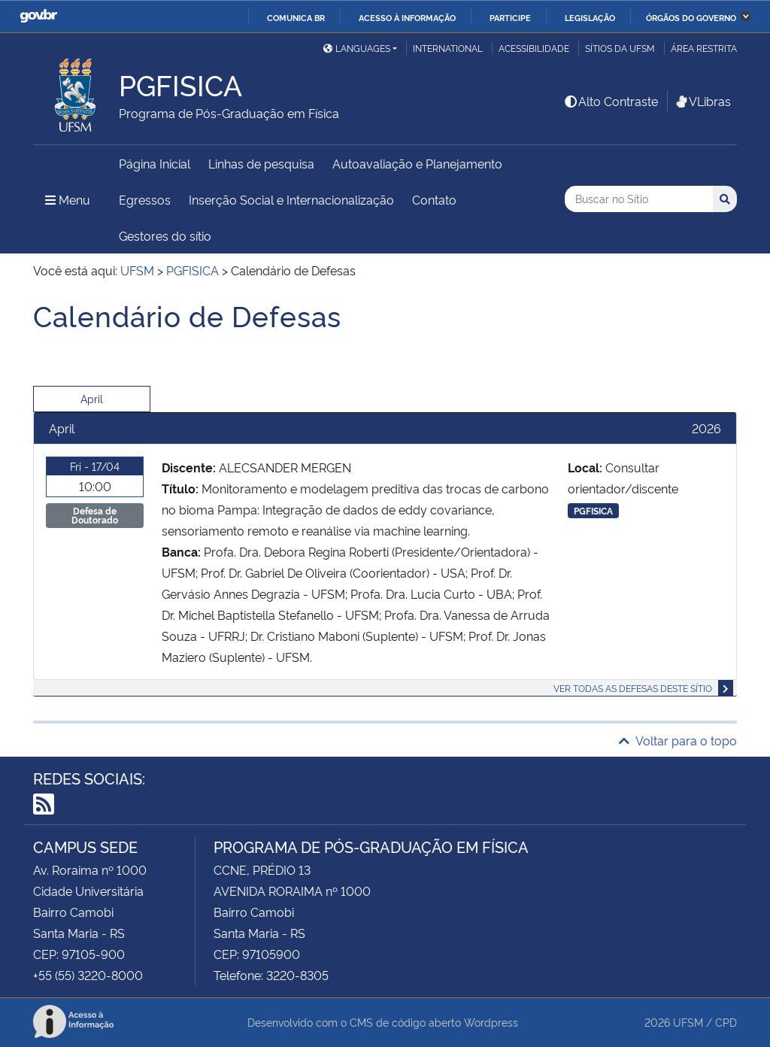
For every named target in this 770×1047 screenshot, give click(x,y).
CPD (726, 1022)
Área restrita (704, 47)
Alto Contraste (610, 101)
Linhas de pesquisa (261, 163)
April (91, 398)
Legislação (590, 17)
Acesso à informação (407, 17)
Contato (434, 199)
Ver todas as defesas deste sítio (632, 687)
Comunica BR (296, 17)
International (448, 47)
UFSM (688, 1022)
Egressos (145, 199)
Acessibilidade (534, 47)
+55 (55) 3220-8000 (88, 975)
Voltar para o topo (678, 740)
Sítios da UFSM (620, 47)
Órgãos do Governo (691, 17)
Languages (356, 47)
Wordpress (491, 1022)
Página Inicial (154, 163)
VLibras (702, 101)
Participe (510, 17)
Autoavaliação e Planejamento (417, 163)
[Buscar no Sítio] (639, 199)
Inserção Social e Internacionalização (291, 199)
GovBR (38, 16)
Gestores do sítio (165, 235)
